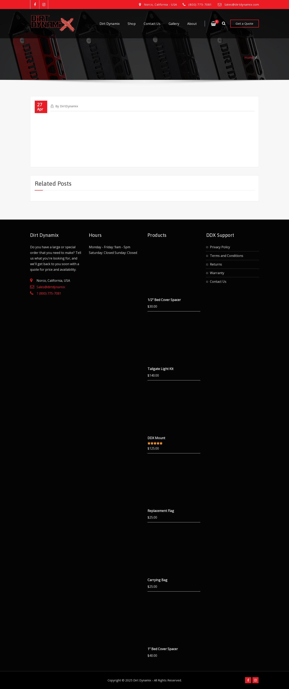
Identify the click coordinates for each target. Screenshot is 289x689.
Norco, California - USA (160, 4)
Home (248, 57)
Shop (132, 23)
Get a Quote (244, 23)
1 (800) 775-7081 (49, 293)
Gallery (174, 23)
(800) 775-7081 (200, 4)
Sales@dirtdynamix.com (241, 4)
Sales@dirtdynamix (51, 287)
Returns (216, 264)
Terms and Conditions (226, 255)
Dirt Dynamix (110, 23)
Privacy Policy (220, 247)
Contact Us (152, 23)
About (192, 23)
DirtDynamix (66, 106)
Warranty (217, 273)
